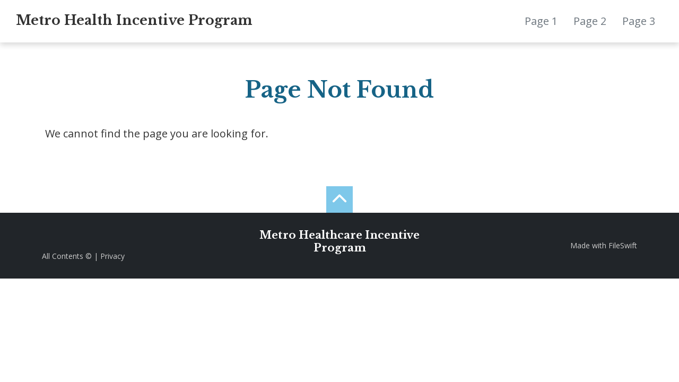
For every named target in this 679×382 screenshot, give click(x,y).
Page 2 (589, 21)
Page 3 (638, 21)
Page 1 (541, 21)
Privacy (112, 256)
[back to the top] (339, 199)
